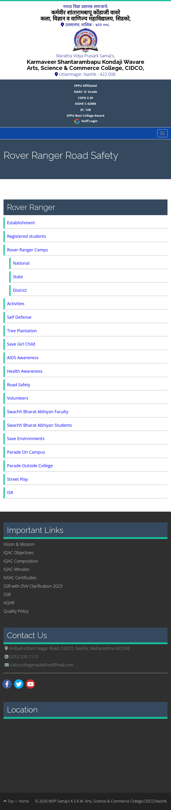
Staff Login (85, 121)
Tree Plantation (22, 330)
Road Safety (18, 384)
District (20, 290)
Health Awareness (24, 371)
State (18, 276)
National (21, 263)
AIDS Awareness (23, 357)
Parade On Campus (26, 452)
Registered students (26, 236)
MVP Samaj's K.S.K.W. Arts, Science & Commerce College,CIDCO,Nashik (108, 801)
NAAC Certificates (20, 577)
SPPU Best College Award (85, 115)
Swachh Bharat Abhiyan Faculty (37, 411)
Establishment (21, 222)
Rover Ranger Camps (27, 250)
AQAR (9, 602)
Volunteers (17, 398)
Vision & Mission (19, 544)
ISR (10, 492)
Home (23, 801)
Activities (15, 303)
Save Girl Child (21, 344)
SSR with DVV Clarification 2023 (33, 586)
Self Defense (19, 317)
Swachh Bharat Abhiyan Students (39, 425)
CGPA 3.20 (85, 98)
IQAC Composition (21, 561)
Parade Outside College (30, 465)
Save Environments (25, 438)
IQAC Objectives (19, 552)
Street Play (17, 479)
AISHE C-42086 (85, 103)
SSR (7, 594)
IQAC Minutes (16, 569)
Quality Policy (16, 611)
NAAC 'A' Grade (85, 92)
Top (9, 801)
